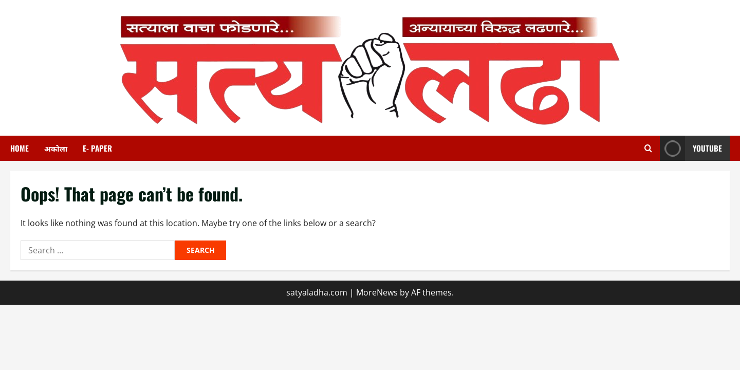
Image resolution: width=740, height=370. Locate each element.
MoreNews (377, 292)
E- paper (97, 148)
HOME (19, 148)
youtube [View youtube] (691, 148)
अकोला (55, 148)
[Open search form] (648, 148)
